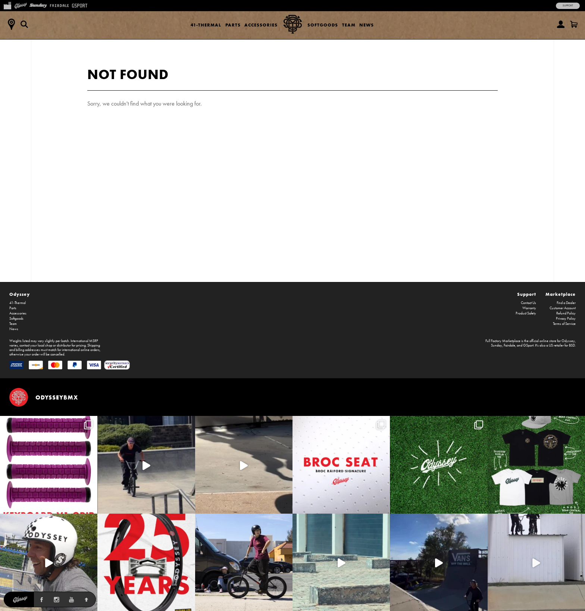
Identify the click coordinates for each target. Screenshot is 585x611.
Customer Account (563, 308)
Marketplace (560, 294)
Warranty (529, 308)
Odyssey (19, 294)
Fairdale (509, 345)
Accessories (261, 25)
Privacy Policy (566, 318)
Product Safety (526, 313)
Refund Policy (566, 313)
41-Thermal (206, 25)
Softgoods (322, 25)
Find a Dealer (566, 303)
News (366, 25)
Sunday (496, 345)
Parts (233, 25)
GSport (528, 345)
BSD (572, 345)
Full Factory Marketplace (502, 341)
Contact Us (528, 303)
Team (349, 25)
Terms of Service (564, 324)
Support (568, 5)
